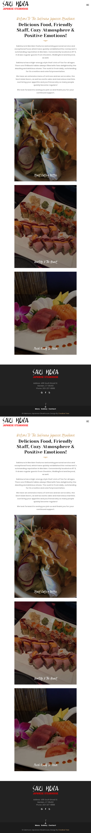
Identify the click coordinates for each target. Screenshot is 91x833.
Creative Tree (63, 413)
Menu (37, 409)
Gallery (44, 409)
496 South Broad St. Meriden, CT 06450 (47, 384)
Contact (52, 409)
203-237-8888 (48, 388)
